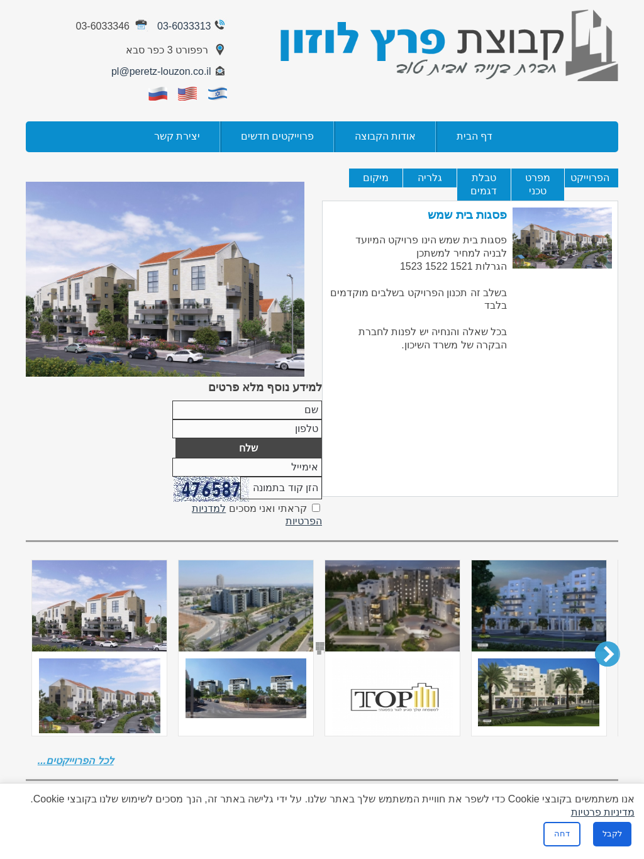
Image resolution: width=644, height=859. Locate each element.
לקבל (612, 833)
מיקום (376, 177)
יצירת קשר (177, 136)
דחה (562, 833)
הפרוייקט (589, 177)
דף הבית (474, 136)
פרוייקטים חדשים (277, 136)
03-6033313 (193, 26)
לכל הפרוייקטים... (76, 760)
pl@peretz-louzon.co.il (170, 71)
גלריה (430, 177)
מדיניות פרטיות (603, 812)
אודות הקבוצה (385, 136)
